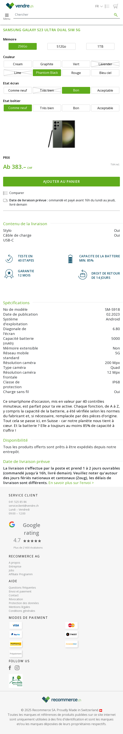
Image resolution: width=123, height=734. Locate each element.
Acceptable (105, 90)
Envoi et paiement (20, 591)
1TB (100, 46)
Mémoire (10, 39)
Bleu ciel (105, 73)
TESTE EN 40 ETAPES (26, 258)
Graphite (46, 64)
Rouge (76, 73)
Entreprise (15, 566)
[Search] (62, 14)
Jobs (11, 570)
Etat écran (11, 83)
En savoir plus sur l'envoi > (71, 482)
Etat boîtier (12, 101)
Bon (76, 90)
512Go (61, 46)
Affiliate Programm (21, 574)
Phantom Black (47, 72)
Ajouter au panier (61, 181)
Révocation (16, 599)
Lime (17, 73)
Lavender (105, 64)
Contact (14, 595)
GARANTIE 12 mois (26, 273)
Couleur (9, 57)
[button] (99, 6)
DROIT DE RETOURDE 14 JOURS (106, 275)
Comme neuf (17, 90)
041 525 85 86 (18, 502)
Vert (76, 64)
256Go (22, 46)
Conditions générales (22, 611)
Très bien (47, 90)
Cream (18, 64)
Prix (6, 157)
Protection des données (24, 603)
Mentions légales (19, 607)
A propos (14, 562)
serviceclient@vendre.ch (24, 505)
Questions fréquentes (22, 587)
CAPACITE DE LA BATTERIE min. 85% (99, 258)
